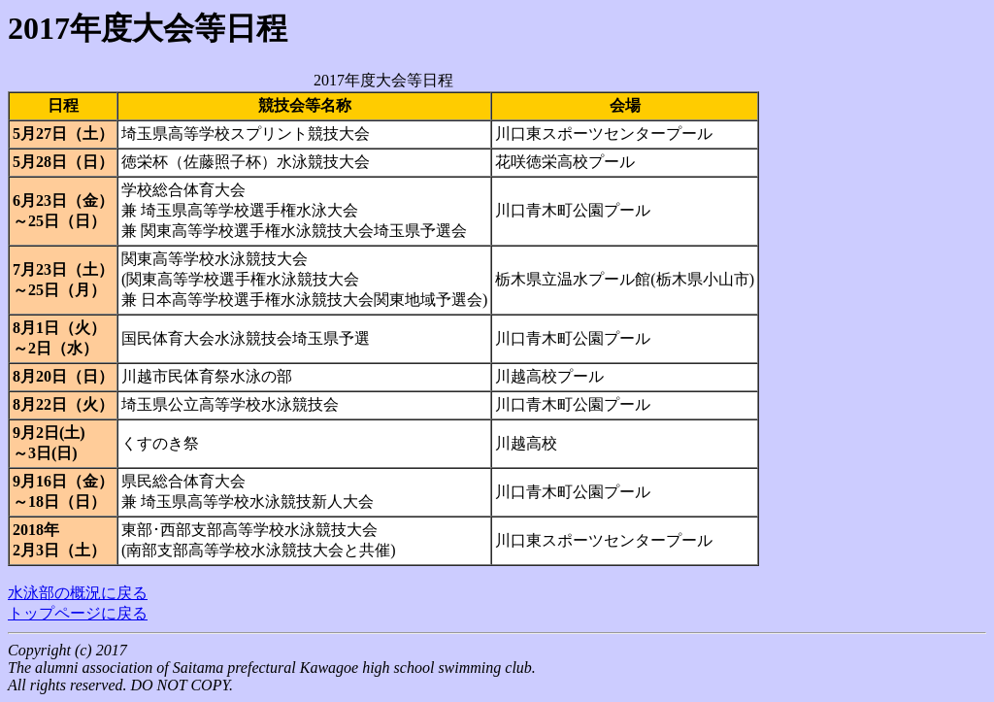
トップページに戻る (78, 613)
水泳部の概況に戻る (78, 593)
